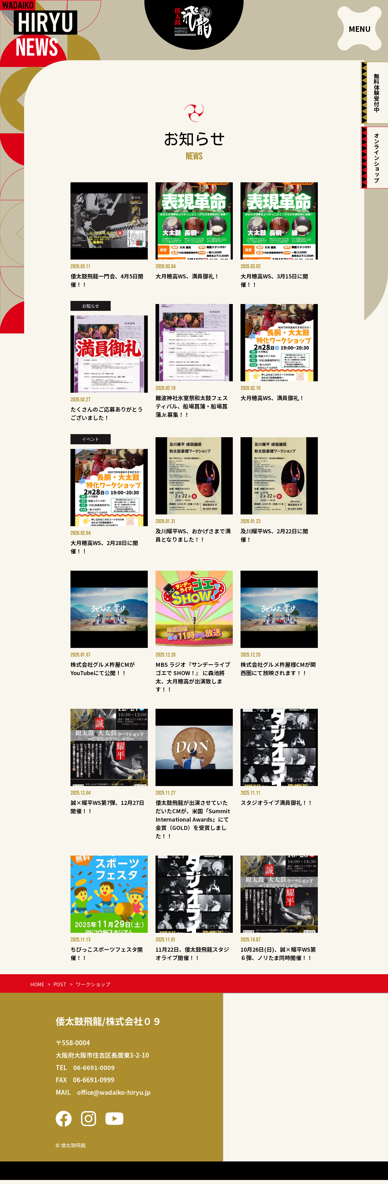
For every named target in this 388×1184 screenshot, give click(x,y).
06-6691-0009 (94, 1071)
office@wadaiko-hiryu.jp (114, 1096)
